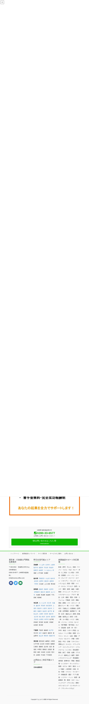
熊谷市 (39, 608)
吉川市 (36, 617)
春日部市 (49, 605)
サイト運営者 (42, 553)
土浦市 (53, 565)
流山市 (41, 636)
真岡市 (52, 581)
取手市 (36, 567)
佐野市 (41, 581)
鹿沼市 (46, 581)
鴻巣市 (39, 611)
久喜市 (44, 608)
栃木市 (53, 578)
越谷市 (38, 605)
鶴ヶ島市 (42, 617)
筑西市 (41, 567)
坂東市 (36, 570)
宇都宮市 (42, 578)
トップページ (14, 553)
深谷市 (50, 608)
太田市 (51, 589)
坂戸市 (50, 611)
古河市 (47, 565)
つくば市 (42, 565)
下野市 (36, 584)
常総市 (51, 567)
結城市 (41, 570)
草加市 (43, 605)
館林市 (48, 592)
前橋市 (41, 589)
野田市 (46, 636)
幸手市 (46, 619)
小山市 (47, 578)
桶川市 (51, 614)
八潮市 (41, 614)
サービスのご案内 (55, 553)
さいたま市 (42, 603)
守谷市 (46, 567)
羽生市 (36, 619)
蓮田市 (53, 617)
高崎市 (46, 589)
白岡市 (41, 619)
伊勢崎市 (37, 592)
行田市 (46, 614)
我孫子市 (52, 636)
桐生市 (43, 592)
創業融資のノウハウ (28, 553)
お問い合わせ (68, 553)
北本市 (48, 617)
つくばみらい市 (49, 570)
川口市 (49, 603)
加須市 (44, 611)
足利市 (36, 581)
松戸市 (51, 630)
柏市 (40, 633)
